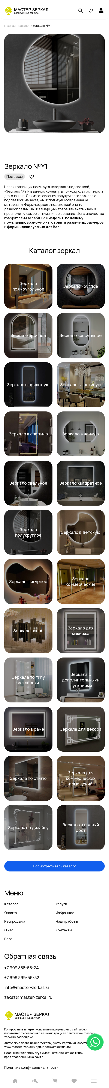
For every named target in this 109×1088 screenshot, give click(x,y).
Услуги (61, 904)
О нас (8, 930)
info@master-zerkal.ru (26, 987)
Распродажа (14, 921)
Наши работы (67, 921)
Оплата (10, 912)
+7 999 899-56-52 (21, 977)
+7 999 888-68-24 (21, 968)
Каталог (24, 26)
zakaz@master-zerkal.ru (28, 997)
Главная (10, 26)
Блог (8, 939)
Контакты (64, 930)
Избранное (65, 912)
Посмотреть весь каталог (54, 866)
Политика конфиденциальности (31, 1067)
